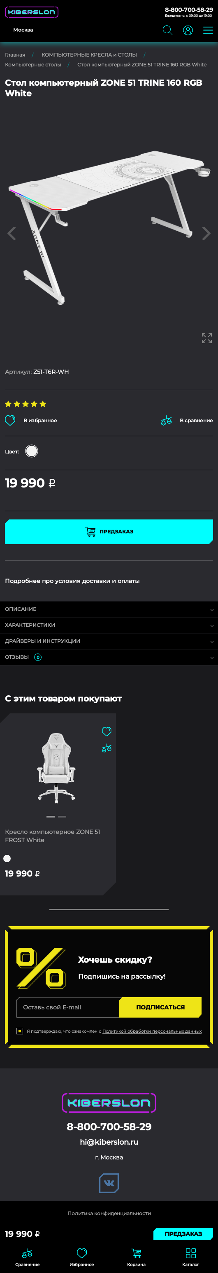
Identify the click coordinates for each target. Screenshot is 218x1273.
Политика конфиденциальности (109, 1213)
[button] (50, 817)
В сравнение (187, 420)
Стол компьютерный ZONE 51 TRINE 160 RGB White (141, 64)
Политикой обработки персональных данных (152, 1031)
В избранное (31, 420)
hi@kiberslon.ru (109, 1142)
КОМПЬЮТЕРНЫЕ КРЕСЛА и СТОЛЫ (89, 55)
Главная (15, 55)
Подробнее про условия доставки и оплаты (72, 581)
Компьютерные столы (33, 64)
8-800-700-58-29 (189, 10)
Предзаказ (109, 532)
